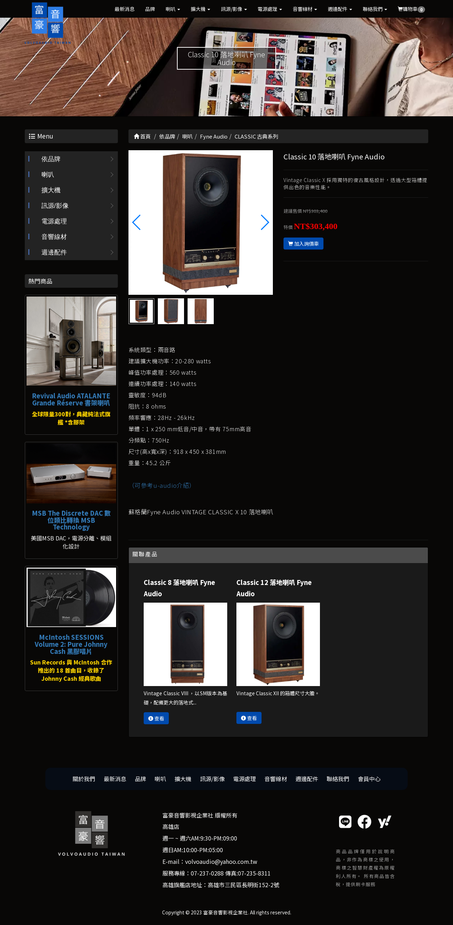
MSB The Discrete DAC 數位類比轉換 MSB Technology (71, 520)
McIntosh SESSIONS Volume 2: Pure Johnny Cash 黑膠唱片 (71, 644)
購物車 (411, 9)
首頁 (142, 136)
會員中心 (369, 778)
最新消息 (124, 8)
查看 (156, 718)
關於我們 (84, 778)
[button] (264, 222)
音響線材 (305, 8)
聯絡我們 (375, 8)
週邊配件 (340, 8)
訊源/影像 (234, 8)
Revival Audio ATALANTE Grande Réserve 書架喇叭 (71, 399)
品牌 (150, 8)
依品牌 (51, 159)
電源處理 (270, 8)
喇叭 (173, 8)
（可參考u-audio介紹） (161, 485)
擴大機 (200, 8)
